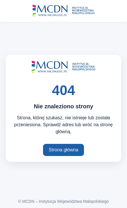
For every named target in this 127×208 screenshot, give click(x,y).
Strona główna (63, 149)
